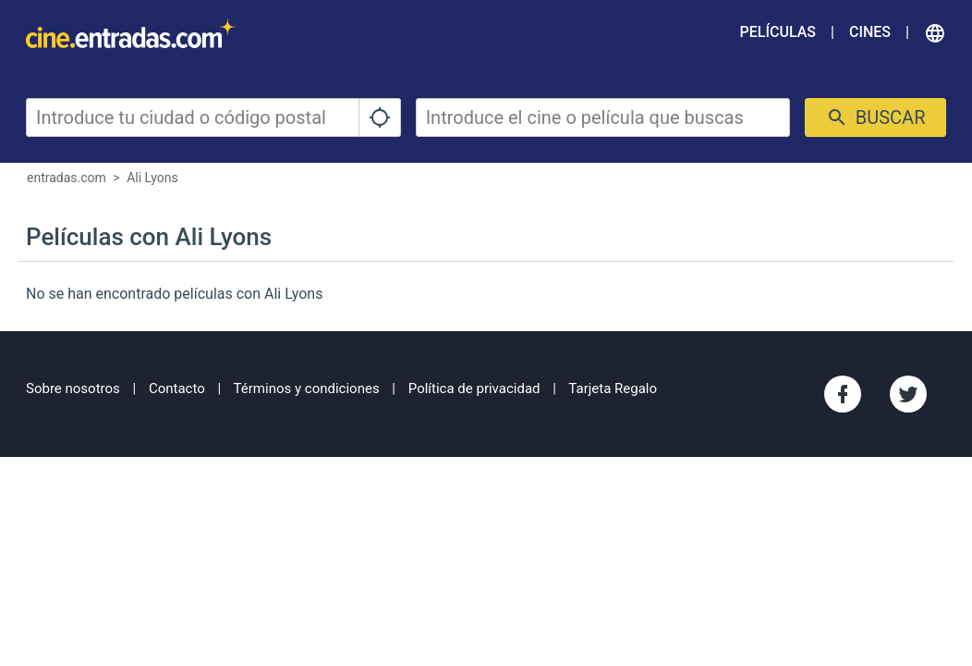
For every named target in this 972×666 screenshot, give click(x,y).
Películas (778, 32)
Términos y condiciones (307, 388)
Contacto (177, 388)
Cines (870, 32)
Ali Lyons (152, 177)
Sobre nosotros (73, 388)
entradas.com (66, 177)
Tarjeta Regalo (612, 388)
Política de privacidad (474, 388)
